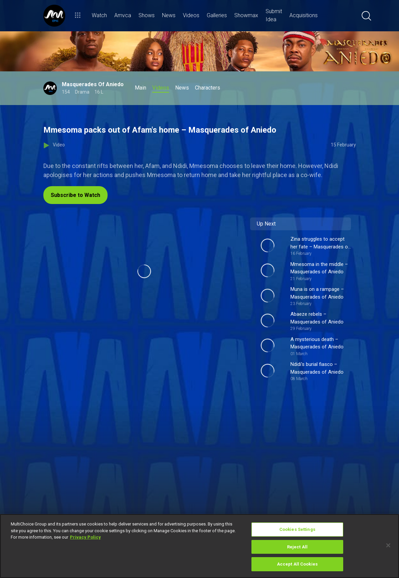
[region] (199, 546)
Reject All (297, 546)
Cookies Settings (297, 529)
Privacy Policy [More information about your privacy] (85, 537)
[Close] (388, 545)
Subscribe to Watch (75, 195)
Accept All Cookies (297, 564)
